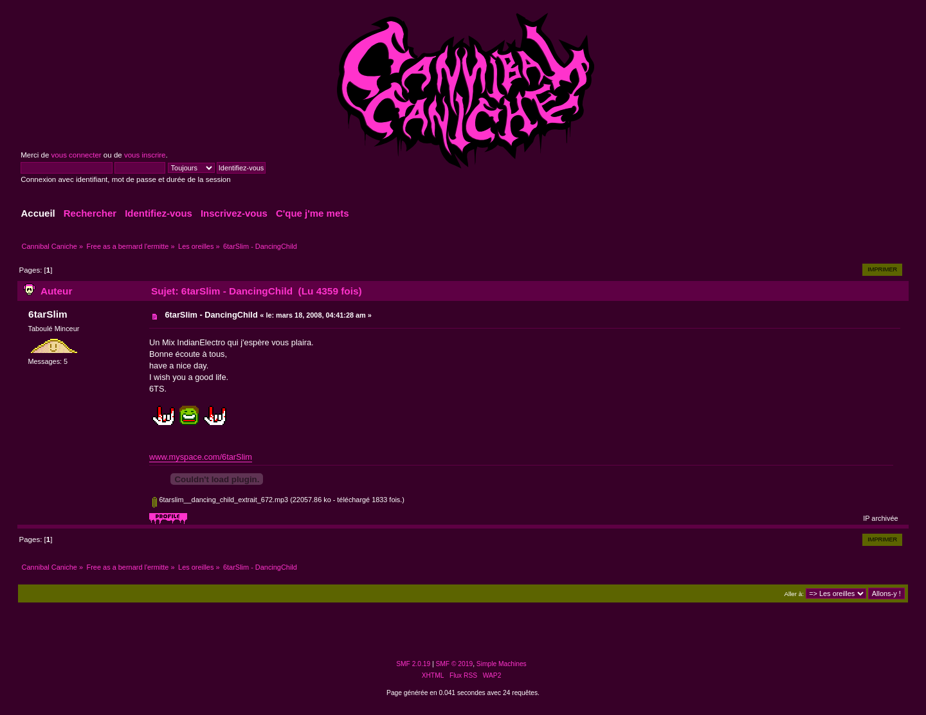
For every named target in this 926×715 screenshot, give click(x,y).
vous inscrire (145, 155)
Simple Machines (502, 663)
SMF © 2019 (454, 663)
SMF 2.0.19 (413, 663)
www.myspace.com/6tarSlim (200, 457)
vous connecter (76, 155)
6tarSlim (48, 314)
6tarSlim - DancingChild (211, 315)
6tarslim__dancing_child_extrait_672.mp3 (220, 499)
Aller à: (793, 593)
